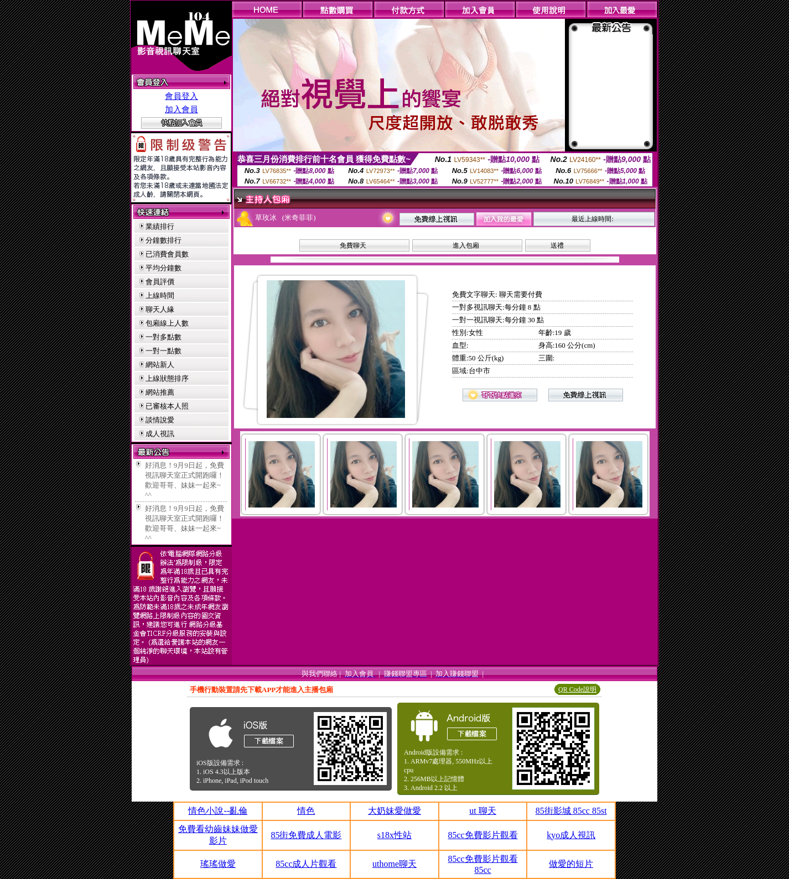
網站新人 (160, 364)
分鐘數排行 (163, 240)
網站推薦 (160, 392)
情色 (306, 810)
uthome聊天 (394, 863)
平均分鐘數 (163, 268)
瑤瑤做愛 (218, 863)
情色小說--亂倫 (217, 810)
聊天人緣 (160, 309)
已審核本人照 (167, 406)
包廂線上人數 (167, 323)
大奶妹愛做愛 (394, 810)
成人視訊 (160, 434)
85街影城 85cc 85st (571, 810)
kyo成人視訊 (571, 835)
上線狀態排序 (167, 378)
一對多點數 (163, 337)
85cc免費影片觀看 (482, 835)
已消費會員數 (167, 254)
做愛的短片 (571, 863)
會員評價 (160, 282)
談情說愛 (160, 420)
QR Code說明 (577, 689)
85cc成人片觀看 (306, 863)
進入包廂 (466, 245)
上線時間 (160, 295)
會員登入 (181, 96)
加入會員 (181, 109)
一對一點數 (163, 351)
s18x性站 (394, 835)
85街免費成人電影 (306, 835)
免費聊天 (353, 245)
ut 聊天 (482, 810)
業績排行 (160, 226)
